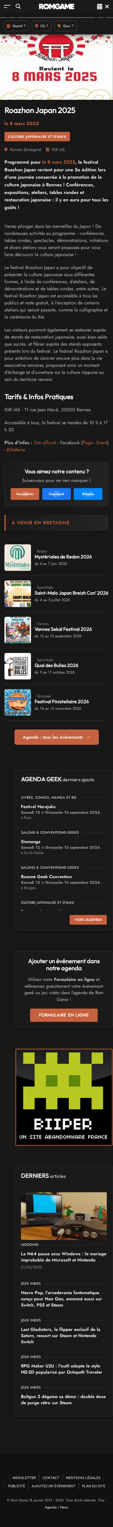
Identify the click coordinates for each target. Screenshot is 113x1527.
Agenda (51, 1507)
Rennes (16, 149)
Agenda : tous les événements (57, 737)
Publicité (16, 1486)
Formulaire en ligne (64, 1015)
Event (101, 442)
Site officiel (45, 442)
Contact (50, 1477)
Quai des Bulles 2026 (56, 665)
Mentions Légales (83, 1477)
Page (88, 442)
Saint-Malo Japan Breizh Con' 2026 (71, 593)
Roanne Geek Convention (46, 876)
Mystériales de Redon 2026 (63, 557)
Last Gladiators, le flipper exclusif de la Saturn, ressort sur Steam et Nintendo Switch (60, 1335)
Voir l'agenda (88, 919)
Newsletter (24, 1477)
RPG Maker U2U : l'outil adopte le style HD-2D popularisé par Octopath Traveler (61, 1369)
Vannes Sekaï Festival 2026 (63, 629)
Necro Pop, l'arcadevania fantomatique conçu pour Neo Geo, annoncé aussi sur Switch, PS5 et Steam (61, 1298)
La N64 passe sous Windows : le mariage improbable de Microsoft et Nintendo (63, 1257)
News (64, 1507)
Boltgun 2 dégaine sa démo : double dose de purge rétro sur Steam (63, 1399)
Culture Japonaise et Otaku (37, 136)
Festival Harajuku (38, 806)
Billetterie (16, 449)
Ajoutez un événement (54, 1486)
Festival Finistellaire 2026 (62, 701)
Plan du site (93, 1486)
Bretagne (32, 149)
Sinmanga (30, 841)
